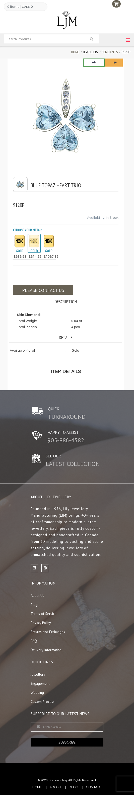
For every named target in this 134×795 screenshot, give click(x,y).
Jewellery (38, 674)
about (55, 787)
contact (94, 787)
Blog (34, 604)
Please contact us (43, 290)
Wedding (37, 692)
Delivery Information (46, 650)
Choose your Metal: (27, 230)
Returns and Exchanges (48, 631)
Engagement (40, 683)
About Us (37, 595)
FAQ (34, 641)
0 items (13, 7)
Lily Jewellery (58, 780)
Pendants (110, 52)
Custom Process (42, 701)
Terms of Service (43, 613)
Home (75, 52)
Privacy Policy (41, 622)
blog (73, 787)
